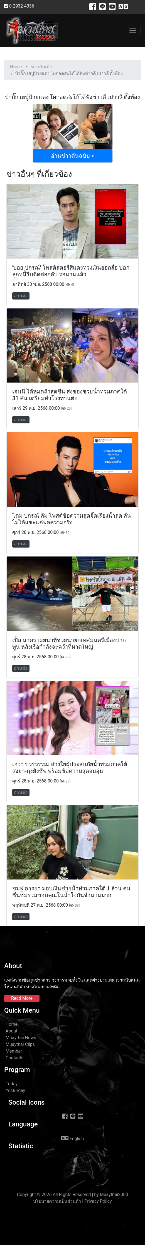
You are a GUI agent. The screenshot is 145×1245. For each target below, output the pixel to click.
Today (12, 1083)
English (72, 1138)
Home (16, 66)
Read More (22, 998)
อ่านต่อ (21, 295)
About (12, 1031)
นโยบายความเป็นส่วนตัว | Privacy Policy (72, 1201)
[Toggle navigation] (133, 30)
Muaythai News (21, 1037)
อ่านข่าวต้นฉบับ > (72, 155)
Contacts (14, 1057)
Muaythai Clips (20, 1044)
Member (14, 1051)
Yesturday (15, 1090)
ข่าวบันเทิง (41, 66)
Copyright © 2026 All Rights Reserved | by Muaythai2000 (72, 1194)
